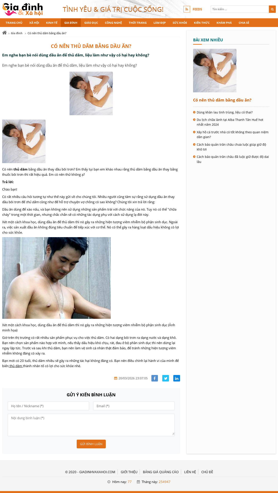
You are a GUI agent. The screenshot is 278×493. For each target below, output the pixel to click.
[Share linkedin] (176, 378)
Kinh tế (51, 23)
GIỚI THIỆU (129, 472)
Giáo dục (91, 23)
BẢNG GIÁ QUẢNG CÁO (161, 472)
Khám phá (224, 23)
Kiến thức (202, 23)
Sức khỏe (180, 23)
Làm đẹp (160, 23)
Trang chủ (14, 23)
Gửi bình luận (91, 444)
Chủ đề (207, 472)
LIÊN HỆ (190, 472)
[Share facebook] (154, 378)
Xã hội (34, 23)
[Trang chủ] (4, 32)
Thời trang (138, 23)
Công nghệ (113, 23)
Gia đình (70, 23)
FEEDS (197, 9)
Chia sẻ (244, 23)
